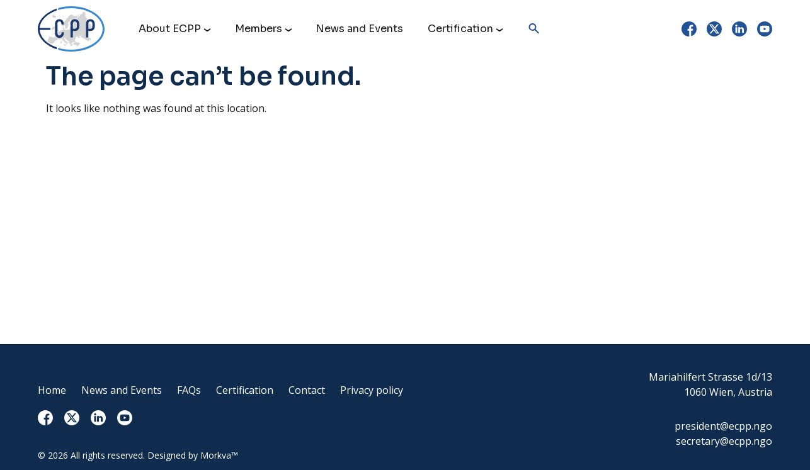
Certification (460, 28)
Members (258, 28)
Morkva (215, 455)
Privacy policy (371, 390)
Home (52, 390)
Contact (306, 390)
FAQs (189, 390)
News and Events (359, 28)
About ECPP (170, 28)
